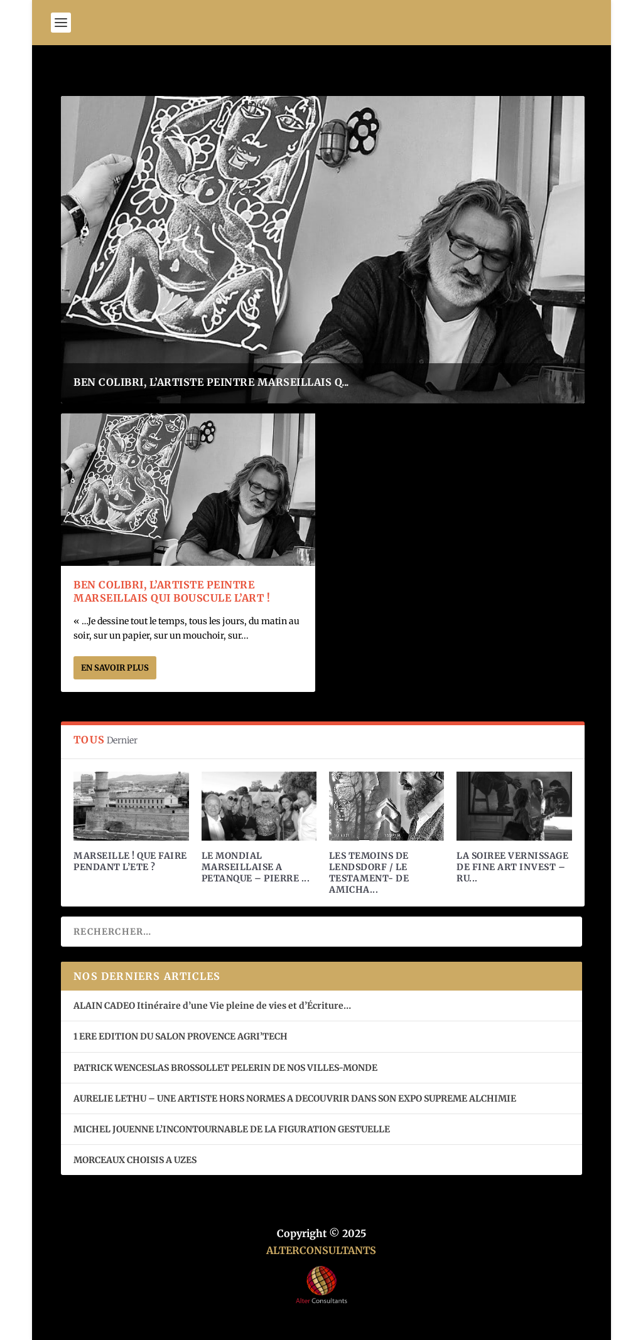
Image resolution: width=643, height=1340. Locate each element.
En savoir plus (115, 667)
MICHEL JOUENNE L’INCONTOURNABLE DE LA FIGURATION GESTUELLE (231, 1129)
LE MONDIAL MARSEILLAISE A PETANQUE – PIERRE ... (256, 867)
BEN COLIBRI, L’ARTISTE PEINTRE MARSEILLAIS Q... (211, 382)
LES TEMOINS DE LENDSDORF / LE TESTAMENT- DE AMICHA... (369, 873)
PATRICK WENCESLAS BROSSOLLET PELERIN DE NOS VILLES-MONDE (225, 1067)
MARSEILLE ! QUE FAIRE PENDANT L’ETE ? (130, 861)
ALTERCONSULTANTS (321, 1250)
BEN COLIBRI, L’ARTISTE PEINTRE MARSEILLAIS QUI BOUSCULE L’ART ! (171, 591)
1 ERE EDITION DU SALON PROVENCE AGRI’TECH (180, 1036)
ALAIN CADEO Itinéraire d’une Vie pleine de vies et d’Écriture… (213, 1005)
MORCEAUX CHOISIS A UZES (135, 1160)
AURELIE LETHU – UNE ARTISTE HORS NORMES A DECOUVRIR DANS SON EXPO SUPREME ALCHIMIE (294, 1098)
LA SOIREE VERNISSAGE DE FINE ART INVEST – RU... (512, 867)
